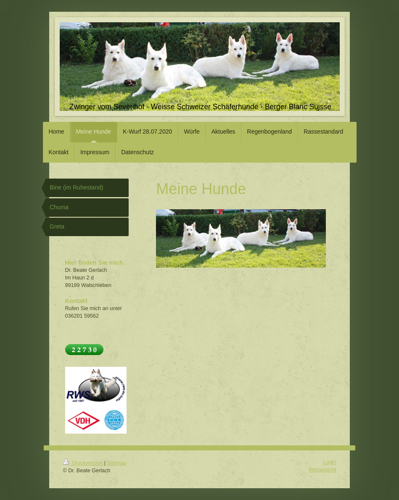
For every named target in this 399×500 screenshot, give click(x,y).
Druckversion (83, 463)
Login (329, 462)
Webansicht (322, 470)
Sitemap (117, 463)
